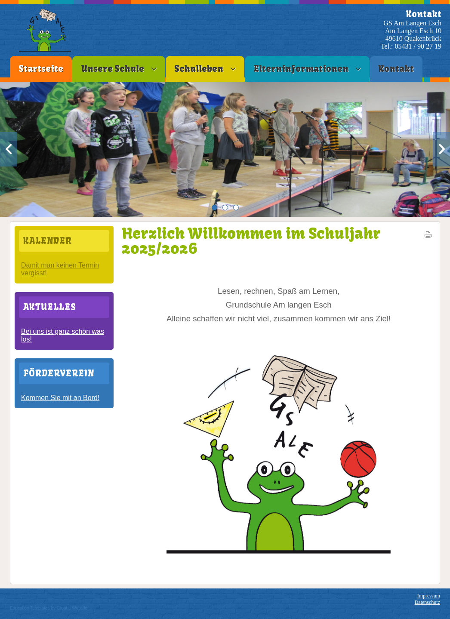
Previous (8, 149)
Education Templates (30, 608)
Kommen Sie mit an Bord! (60, 397)
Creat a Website (72, 608)
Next (441, 149)
